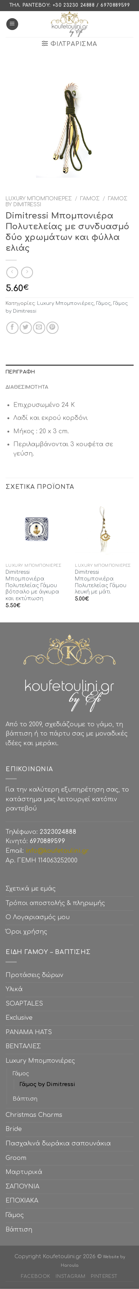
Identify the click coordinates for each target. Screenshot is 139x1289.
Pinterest (104, 1276)
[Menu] (12, 24)
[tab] (69, 372)
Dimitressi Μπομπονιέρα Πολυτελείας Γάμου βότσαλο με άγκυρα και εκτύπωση (32, 585)
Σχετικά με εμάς (31, 888)
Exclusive (19, 1018)
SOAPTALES (24, 1003)
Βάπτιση (25, 1099)
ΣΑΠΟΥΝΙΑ (24, 1186)
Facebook (35, 1276)
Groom (16, 1158)
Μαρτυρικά (24, 1172)
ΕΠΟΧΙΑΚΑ (24, 1200)
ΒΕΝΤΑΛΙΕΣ (23, 1046)
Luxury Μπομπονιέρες (39, 198)
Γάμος (90, 198)
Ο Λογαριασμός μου (38, 917)
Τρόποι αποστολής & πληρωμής (55, 903)
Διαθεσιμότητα (27, 387)
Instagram (71, 1276)
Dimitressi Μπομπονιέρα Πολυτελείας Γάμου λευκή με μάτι (100, 582)
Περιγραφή (20, 372)
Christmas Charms (34, 1115)
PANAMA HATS (29, 1032)
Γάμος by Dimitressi (47, 1084)
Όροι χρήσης (26, 931)
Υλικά (14, 989)
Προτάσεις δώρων (34, 975)
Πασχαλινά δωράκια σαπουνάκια (58, 1143)
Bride (14, 1129)
